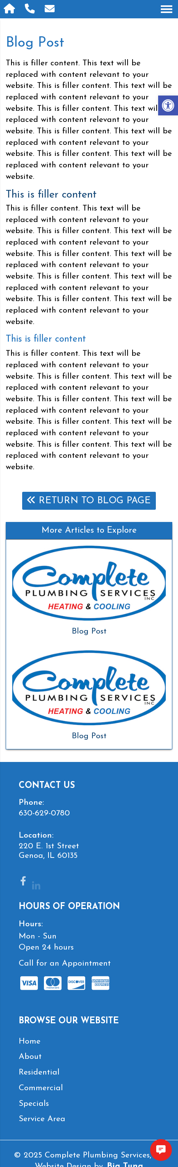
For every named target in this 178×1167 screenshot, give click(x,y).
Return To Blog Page (89, 500)
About (30, 1057)
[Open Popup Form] (51, 9)
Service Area (42, 1119)
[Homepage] (10, 9)
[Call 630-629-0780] (31, 9)
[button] (168, 105)
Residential (39, 1072)
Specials (34, 1104)
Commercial (41, 1088)
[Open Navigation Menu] (166, 9)
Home (29, 1041)
